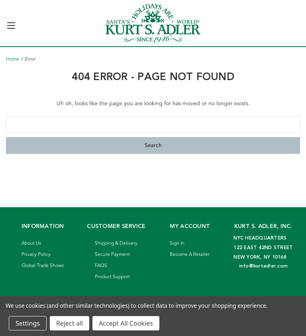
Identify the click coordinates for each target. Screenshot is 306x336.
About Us (31, 243)
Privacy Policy (36, 254)
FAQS (101, 265)
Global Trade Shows (43, 265)
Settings (28, 323)
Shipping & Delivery (116, 243)
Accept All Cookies (126, 323)
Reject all (69, 323)
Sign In (177, 243)
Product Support (112, 277)
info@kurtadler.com (263, 266)
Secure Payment (112, 254)
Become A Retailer (190, 254)
